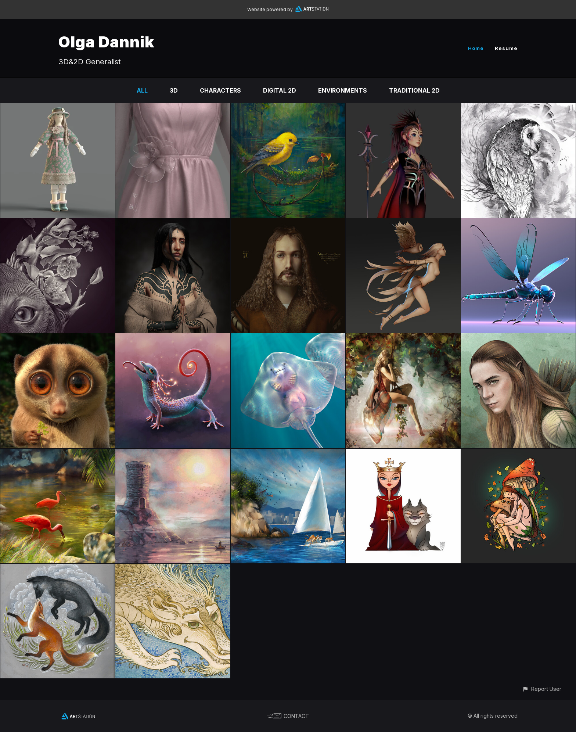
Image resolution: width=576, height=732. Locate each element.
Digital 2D (279, 90)
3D (174, 90)
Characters (220, 90)
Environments (342, 90)
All (142, 90)
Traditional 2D (414, 90)
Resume (506, 48)
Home (476, 48)
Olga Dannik (106, 41)
